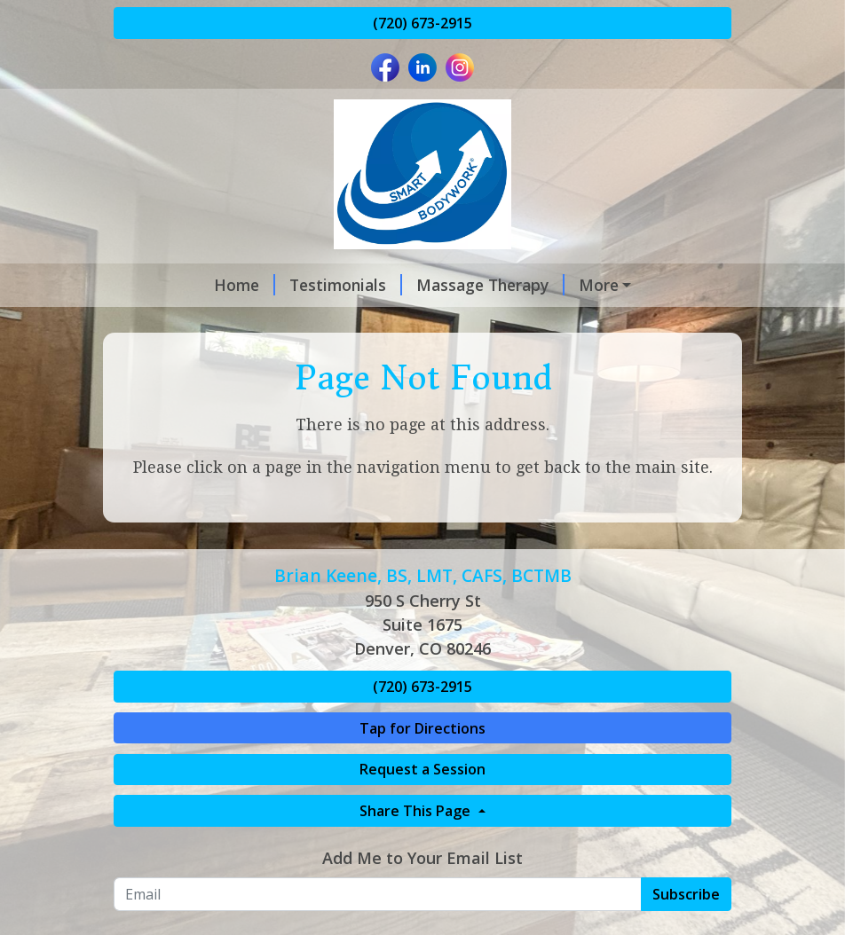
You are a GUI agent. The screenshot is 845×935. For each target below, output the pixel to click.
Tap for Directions (422, 803)
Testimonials (259, 284)
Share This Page (416, 886)
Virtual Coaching (197, 323)
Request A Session (358, 323)
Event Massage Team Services (570, 323)
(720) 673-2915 (422, 23)
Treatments (544, 284)
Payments (172, 360)
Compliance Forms (301, 360)
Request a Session (422, 844)
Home (158, 284)
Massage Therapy (404, 284)
